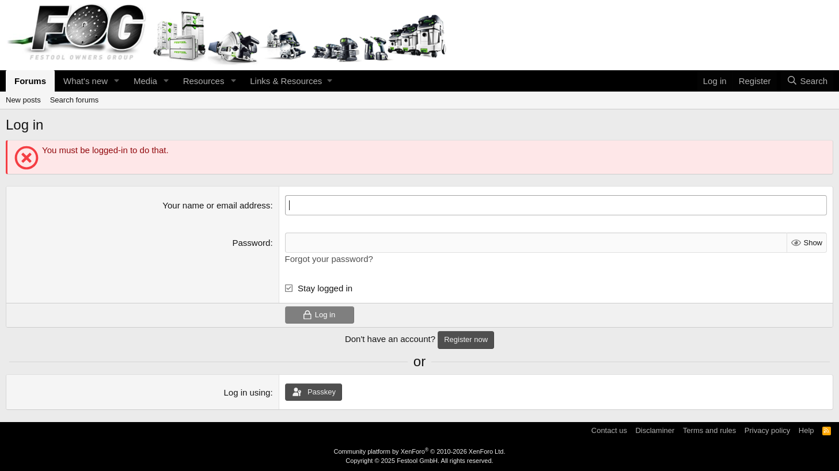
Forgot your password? (329, 259)
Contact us (609, 430)
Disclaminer (654, 430)
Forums (30, 81)
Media (145, 81)
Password (252, 243)
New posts (23, 100)
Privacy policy (767, 430)
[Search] (807, 81)
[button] (117, 81)
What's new (85, 81)
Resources (204, 81)
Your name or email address (216, 205)
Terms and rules (709, 430)
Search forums (74, 100)
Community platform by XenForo (420, 451)
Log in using (246, 392)
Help (806, 430)
